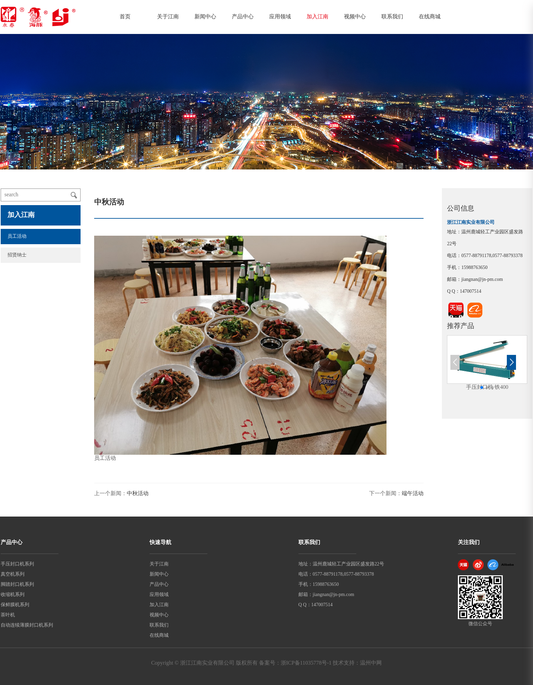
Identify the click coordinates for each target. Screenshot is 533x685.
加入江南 (317, 17)
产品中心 (243, 17)
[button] (481, 387)
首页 (125, 17)
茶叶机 (8, 615)
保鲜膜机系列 (15, 605)
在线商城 (430, 17)
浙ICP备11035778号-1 (306, 663)
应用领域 (280, 17)
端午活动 (413, 494)
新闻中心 (205, 17)
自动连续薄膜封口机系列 (27, 625)
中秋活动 (138, 494)
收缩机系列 (12, 594)
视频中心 (355, 17)
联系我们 (392, 17)
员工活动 (17, 236)
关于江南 (168, 17)
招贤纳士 (17, 255)
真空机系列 (12, 574)
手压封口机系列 (17, 564)
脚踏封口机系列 (17, 584)
